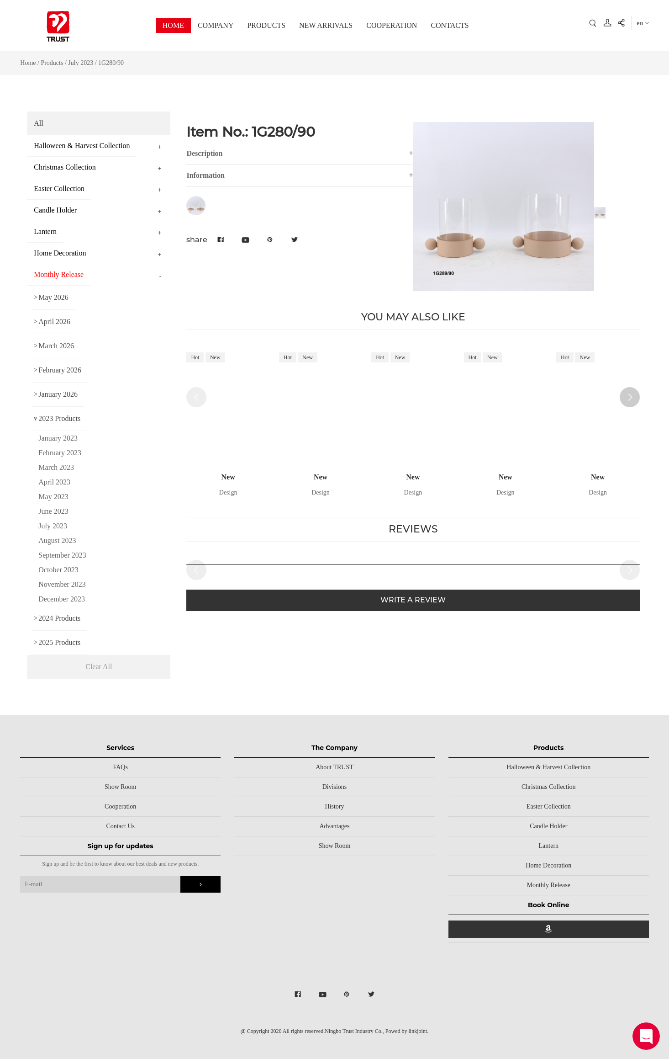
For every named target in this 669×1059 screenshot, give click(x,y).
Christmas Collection (549, 786)
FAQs (120, 767)
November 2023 (62, 584)
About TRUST (334, 767)
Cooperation (120, 806)
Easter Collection (549, 806)
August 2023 (57, 540)
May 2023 (53, 496)
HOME (173, 25)
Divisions (334, 786)
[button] (630, 397)
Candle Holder (548, 826)
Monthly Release (548, 885)
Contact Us (120, 826)
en (643, 23)
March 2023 (56, 467)
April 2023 (54, 482)
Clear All (98, 667)
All (38, 123)
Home (28, 62)
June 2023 (53, 511)
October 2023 (58, 570)
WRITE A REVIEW (413, 600)
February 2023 (59, 453)
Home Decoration (548, 865)
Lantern (549, 845)
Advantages (334, 826)
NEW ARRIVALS (326, 25)
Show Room (121, 786)
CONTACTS (450, 25)
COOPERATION (391, 25)
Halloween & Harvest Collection (548, 767)
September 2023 (62, 555)
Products (52, 62)
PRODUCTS (266, 25)
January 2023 (58, 438)
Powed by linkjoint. (406, 1031)
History (334, 806)
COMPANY (216, 25)
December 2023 (61, 599)
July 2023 (81, 62)
